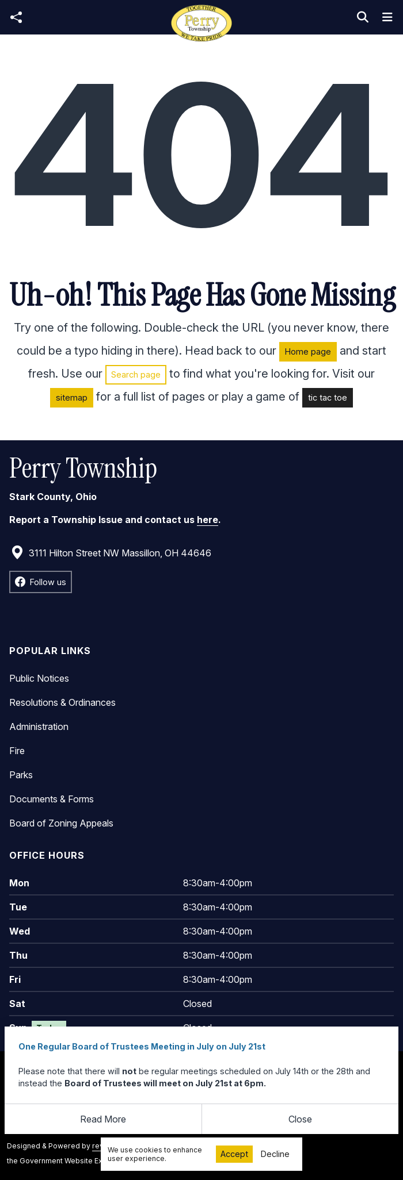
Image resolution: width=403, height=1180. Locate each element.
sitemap (72, 397)
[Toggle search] (362, 17)
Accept (234, 1154)
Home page (308, 351)
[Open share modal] (16, 17)
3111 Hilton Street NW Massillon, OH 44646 (110, 553)
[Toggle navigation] (387, 17)
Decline (275, 1154)
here (207, 519)
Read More (103, 1119)
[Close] (300, 1119)
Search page (136, 374)
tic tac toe (327, 397)
